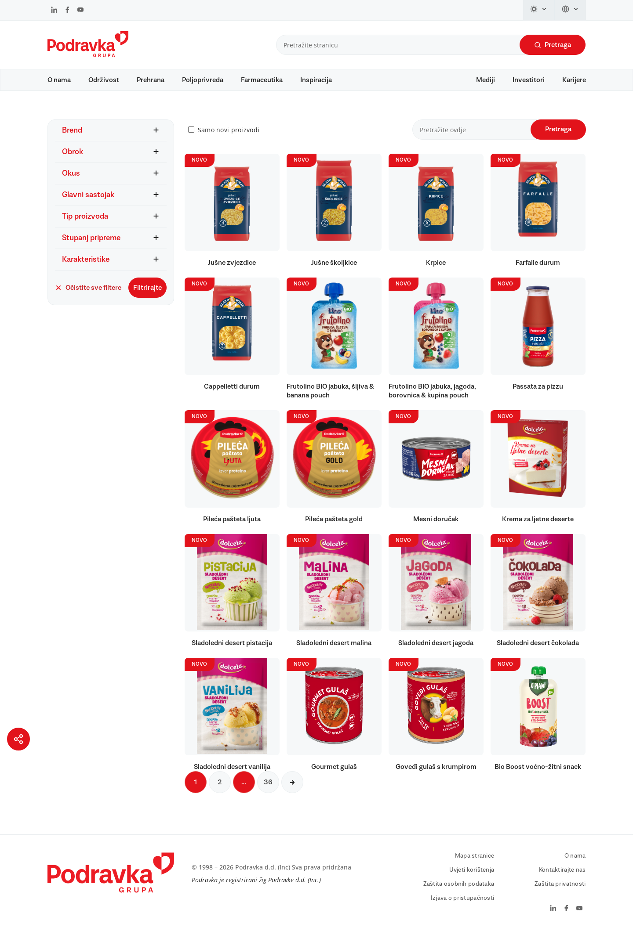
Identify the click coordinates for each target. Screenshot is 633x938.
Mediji (485, 79)
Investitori (529, 79)
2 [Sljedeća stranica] (220, 786)
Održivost (103, 79)
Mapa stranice (475, 860)
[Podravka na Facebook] (67, 10)
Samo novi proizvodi (228, 134)
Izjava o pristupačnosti (462, 902)
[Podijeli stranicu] (18, 739)
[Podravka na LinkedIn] (54, 10)
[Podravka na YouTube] (80, 10)
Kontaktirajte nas (562, 874)
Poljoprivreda (202, 79)
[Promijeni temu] (539, 10)
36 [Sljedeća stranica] (268, 786)
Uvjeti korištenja (472, 874)
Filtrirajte (147, 292)
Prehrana (150, 79)
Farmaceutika (262, 79)
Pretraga (552, 45)
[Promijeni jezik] (570, 10)
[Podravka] (87, 54)
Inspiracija (316, 79)
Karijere (574, 79)
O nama (59, 79)
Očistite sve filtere (88, 292)
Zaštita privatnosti (560, 888)
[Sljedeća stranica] (292, 786)
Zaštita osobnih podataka (459, 888)
